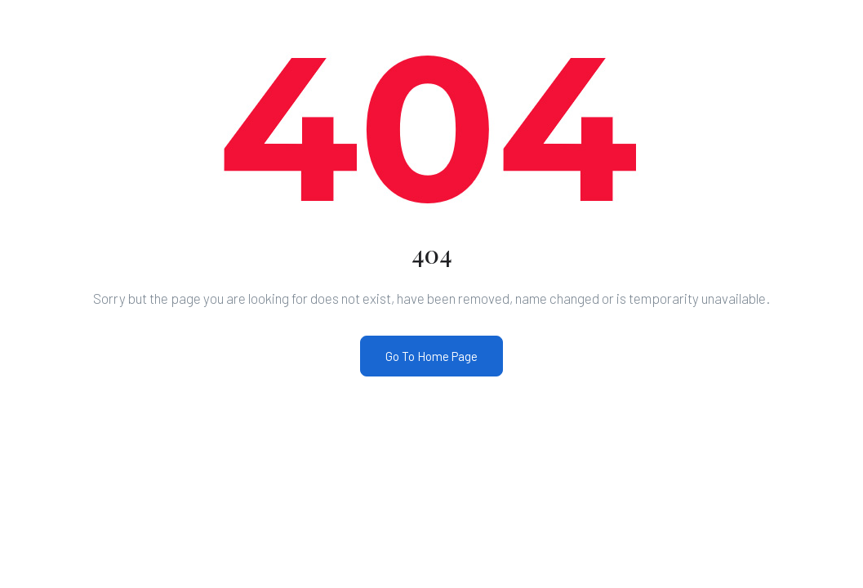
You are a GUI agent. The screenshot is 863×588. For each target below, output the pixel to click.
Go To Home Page (431, 356)
